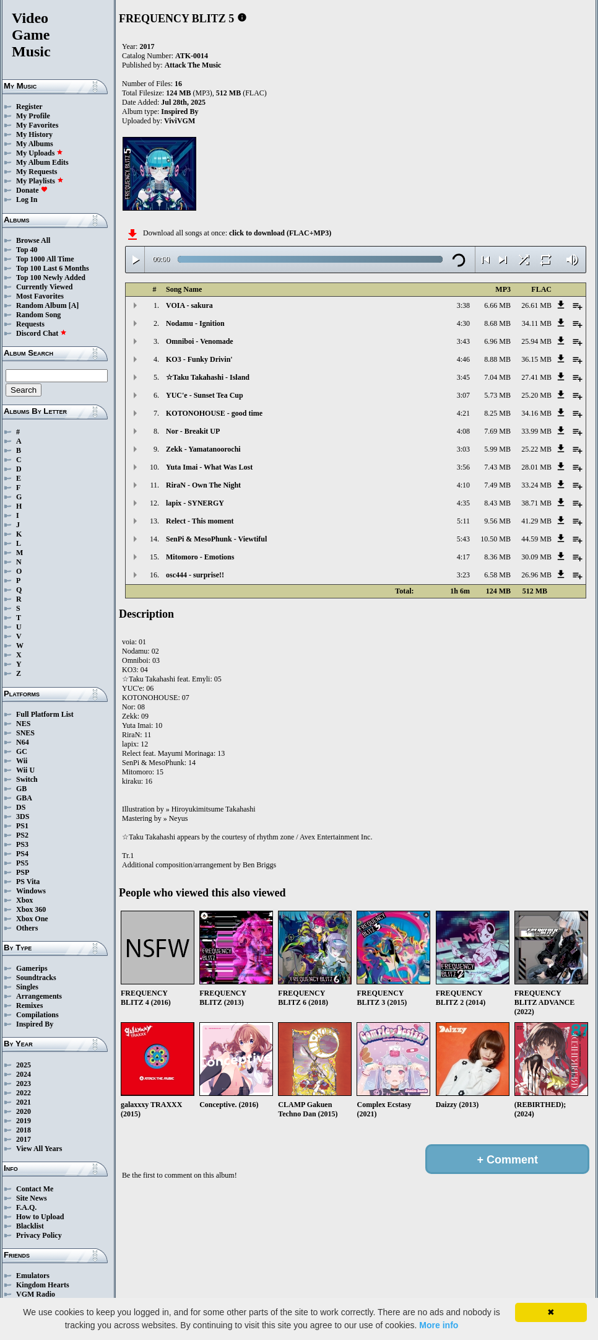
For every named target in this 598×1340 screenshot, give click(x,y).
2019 (23, 1120)
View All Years (39, 1148)
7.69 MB (497, 431)
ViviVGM (179, 120)
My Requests (36, 171)
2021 (23, 1102)
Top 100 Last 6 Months (52, 268)
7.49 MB (497, 485)
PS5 (22, 863)
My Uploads (39, 153)
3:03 (463, 449)
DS (20, 807)
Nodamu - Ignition (195, 323)
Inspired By (34, 1024)
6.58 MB (497, 575)
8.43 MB (497, 503)
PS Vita (28, 881)
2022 (23, 1092)
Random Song (38, 314)
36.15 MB (536, 359)
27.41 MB (536, 377)
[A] (74, 305)
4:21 (463, 413)
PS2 (22, 835)
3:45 (463, 377)
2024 (23, 1074)
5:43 (463, 539)
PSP (22, 872)
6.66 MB (497, 305)
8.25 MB (497, 413)
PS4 (22, 853)
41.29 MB (536, 521)
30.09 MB (536, 557)
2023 (23, 1083)
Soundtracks (36, 977)
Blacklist (30, 1226)
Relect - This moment (199, 521)
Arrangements (39, 996)
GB (21, 788)
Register (29, 106)
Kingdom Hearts (42, 1285)
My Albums (34, 143)
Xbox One (32, 918)
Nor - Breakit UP (193, 431)
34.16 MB (536, 413)
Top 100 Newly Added (50, 277)
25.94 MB (536, 341)
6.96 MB (497, 341)
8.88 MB (497, 359)
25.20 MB (536, 395)
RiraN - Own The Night (203, 485)
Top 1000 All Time (45, 259)
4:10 (463, 485)
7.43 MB (497, 467)
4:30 (463, 323)
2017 (23, 1139)
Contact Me (34, 1189)
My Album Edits (42, 162)
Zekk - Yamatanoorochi (203, 449)
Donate (32, 190)
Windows (31, 891)
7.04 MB (497, 377)
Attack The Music (193, 65)
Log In (26, 199)
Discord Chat (41, 333)
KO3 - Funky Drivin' (199, 359)
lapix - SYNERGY (195, 503)
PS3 (22, 844)
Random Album (41, 305)
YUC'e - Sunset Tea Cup (204, 395)
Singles (27, 987)
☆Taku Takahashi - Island (207, 377)
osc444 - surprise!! (195, 575)
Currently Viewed (44, 286)
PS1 (22, 825)
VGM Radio (35, 1294)
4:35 (463, 503)
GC (21, 751)
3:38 (463, 305)
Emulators (33, 1275)
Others (27, 928)
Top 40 (27, 249)
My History (34, 134)
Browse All (33, 240)
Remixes (29, 1005)
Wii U (25, 770)
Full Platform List (45, 714)
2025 (23, 1065)
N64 (22, 742)
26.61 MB (536, 305)
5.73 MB (497, 395)
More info (438, 1325)
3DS (22, 816)
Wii (21, 760)
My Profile (33, 116)
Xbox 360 (31, 909)
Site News (31, 1198)
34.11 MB (537, 323)
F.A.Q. (26, 1207)
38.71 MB (536, 503)
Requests (30, 324)
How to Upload (40, 1216)
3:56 (463, 467)
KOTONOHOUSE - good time (214, 413)
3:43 (463, 341)
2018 (23, 1130)
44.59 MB (536, 539)
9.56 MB (497, 521)
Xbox (24, 900)
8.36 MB (497, 557)
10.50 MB (495, 539)
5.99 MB (497, 449)
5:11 (463, 521)
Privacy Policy (39, 1235)
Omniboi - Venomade (199, 341)
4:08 (463, 431)
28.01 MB (536, 467)
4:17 (463, 557)
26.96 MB (536, 575)
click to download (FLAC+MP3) (280, 233)
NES (23, 723)
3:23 (463, 575)
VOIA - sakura (189, 305)
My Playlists (40, 181)
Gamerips (32, 968)
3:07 (463, 395)
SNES (25, 733)
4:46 (463, 359)
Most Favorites (40, 296)
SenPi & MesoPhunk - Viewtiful (216, 539)
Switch (27, 779)
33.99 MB (536, 431)
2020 (23, 1111)
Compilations (37, 1014)
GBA (24, 798)
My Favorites (37, 125)
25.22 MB (536, 449)
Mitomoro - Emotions (200, 557)
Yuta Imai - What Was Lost (209, 467)
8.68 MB (497, 323)
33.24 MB (536, 485)
